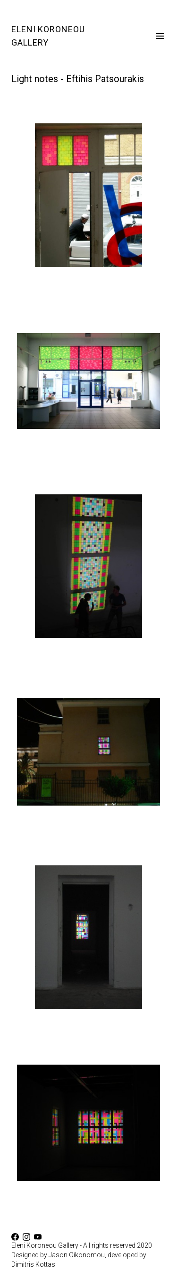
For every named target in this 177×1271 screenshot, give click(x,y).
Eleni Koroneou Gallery (48, 35)
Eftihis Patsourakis (105, 78)
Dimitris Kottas (33, 1264)
